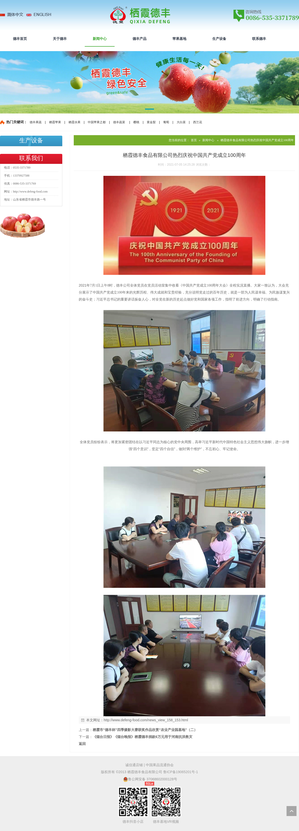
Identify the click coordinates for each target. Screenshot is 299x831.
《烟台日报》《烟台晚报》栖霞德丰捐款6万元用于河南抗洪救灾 (142, 737)
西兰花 (197, 122)
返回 (82, 744)
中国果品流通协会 (160, 765)
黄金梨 (151, 122)
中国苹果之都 (97, 122)
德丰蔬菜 (119, 122)
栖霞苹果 (55, 122)
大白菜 (181, 122)
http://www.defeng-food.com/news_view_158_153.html (146, 720)
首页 (194, 140)
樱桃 (136, 122)
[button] (149, 110)
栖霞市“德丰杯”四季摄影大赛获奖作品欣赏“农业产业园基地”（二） (145, 730)
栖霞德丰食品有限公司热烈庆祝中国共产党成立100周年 (257, 140)
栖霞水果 (74, 122)
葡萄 (166, 122)
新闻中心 (208, 140)
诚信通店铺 (134, 765)
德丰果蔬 (36, 122)
